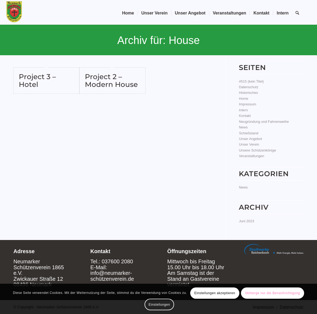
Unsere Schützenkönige (257, 150)
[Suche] (297, 13)
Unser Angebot (250, 139)
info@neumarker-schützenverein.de (112, 276)
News (243, 127)
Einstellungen (159, 304)
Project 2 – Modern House (111, 80)
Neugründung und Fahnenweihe (264, 122)
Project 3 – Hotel (37, 80)
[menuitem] (128, 13)
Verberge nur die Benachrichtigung (272, 293)
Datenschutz (248, 87)
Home (243, 99)
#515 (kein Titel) (251, 81)
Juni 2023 (246, 221)
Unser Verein (249, 144)
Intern (243, 110)
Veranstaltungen (251, 156)
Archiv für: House (158, 40)
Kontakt (245, 116)
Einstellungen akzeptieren (214, 293)
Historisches (248, 93)
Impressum (247, 104)
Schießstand (248, 133)
